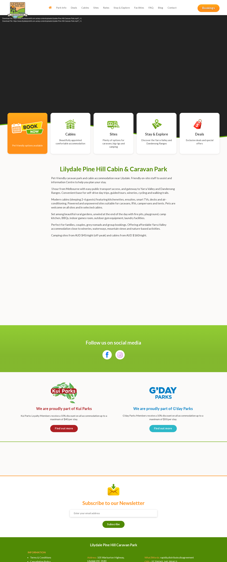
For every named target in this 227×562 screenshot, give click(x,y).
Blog (160, 7)
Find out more (64, 428)
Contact (172, 7)
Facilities (139, 7)
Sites (96, 7)
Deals (74, 7)
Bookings (208, 8)
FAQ (151, 7)
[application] (113, 74)
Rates (106, 7)
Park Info (61, 7)
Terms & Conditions (40, 557)
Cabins (85, 7)
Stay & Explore (122, 7)
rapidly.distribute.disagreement (177, 557)
